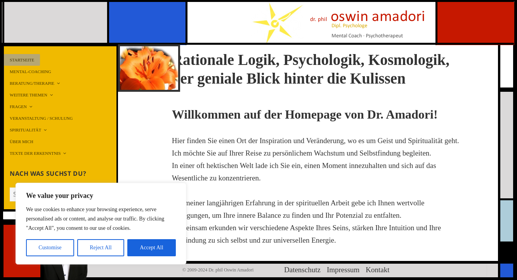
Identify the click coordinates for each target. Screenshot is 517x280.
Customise (49, 247)
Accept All (151, 247)
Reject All (100, 247)
